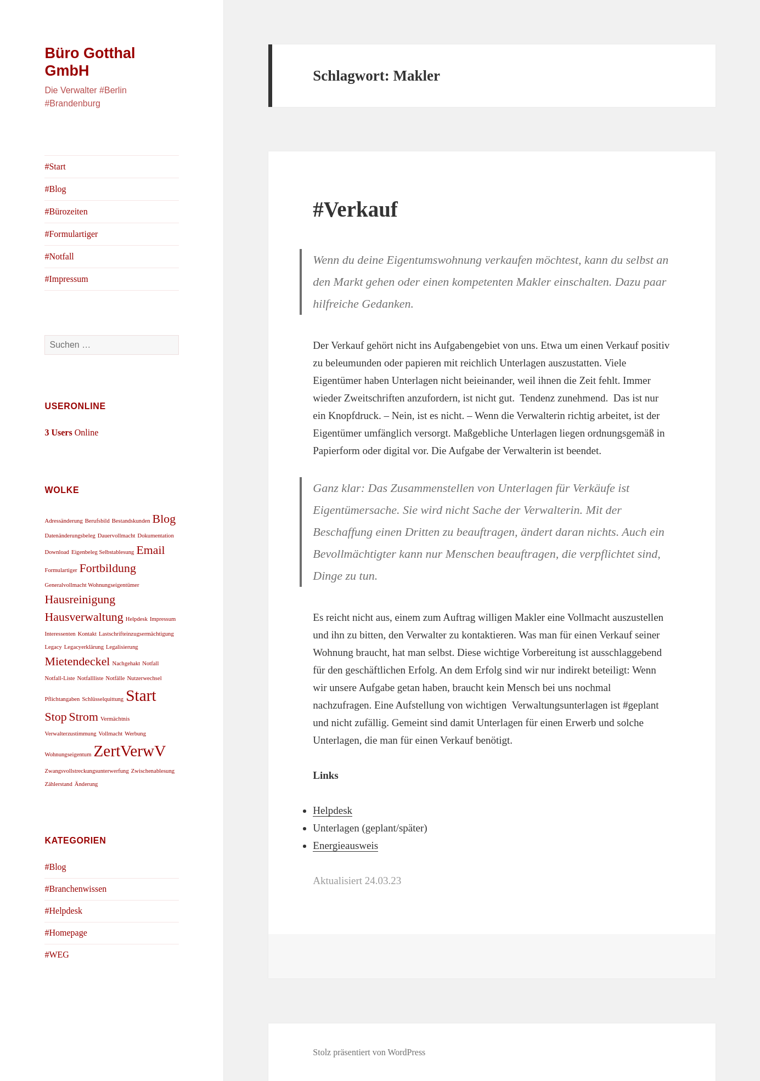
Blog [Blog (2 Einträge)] (164, 518)
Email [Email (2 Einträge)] (150, 550)
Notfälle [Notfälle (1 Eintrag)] (115, 678)
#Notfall (59, 256)
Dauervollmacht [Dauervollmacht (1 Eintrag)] (117, 536)
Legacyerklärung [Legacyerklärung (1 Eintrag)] (84, 647)
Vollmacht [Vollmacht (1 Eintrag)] (111, 734)
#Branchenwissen (75, 888)
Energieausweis (345, 845)
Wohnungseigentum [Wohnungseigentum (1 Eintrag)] (67, 754)
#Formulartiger (71, 234)
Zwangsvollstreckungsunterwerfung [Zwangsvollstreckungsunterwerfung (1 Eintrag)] (86, 771)
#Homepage (65, 932)
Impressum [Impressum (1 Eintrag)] (163, 619)
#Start (54, 166)
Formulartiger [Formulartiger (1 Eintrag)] (60, 570)
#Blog (55, 189)
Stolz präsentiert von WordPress (369, 1052)
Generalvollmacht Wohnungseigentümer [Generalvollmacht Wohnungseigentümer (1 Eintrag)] (91, 585)
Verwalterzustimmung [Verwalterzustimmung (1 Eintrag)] (70, 734)
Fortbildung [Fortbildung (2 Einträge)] (108, 568)
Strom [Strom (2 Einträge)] (83, 716)
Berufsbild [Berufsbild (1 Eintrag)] (97, 521)
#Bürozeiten (65, 211)
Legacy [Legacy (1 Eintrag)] (52, 647)
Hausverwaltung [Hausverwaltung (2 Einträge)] (83, 617)
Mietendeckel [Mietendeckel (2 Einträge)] (77, 661)
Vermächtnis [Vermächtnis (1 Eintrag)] (115, 719)
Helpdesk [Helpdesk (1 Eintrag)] (137, 619)
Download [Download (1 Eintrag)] (56, 552)
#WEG (56, 954)
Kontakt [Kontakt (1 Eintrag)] (87, 634)
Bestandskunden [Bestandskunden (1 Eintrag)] (131, 521)
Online (71, 432)
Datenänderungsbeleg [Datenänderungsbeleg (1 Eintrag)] (69, 536)
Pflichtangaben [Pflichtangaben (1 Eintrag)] (62, 699)
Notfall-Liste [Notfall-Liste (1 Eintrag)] (59, 678)
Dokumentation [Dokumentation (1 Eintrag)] (155, 536)
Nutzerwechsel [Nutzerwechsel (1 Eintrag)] (144, 678)
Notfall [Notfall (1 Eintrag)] (150, 663)
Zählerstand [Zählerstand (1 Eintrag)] (58, 784)
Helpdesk (332, 810)
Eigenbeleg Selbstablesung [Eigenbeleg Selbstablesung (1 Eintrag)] (102, 552)
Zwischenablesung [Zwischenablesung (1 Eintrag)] (152, 771)
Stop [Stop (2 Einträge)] (55, 716)
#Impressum (66, 279)
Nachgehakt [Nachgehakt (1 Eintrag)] (126, 663)
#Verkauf (355, 209)
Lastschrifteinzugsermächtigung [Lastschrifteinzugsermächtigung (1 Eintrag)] (136, 634)
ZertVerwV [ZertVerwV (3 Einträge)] (129, 751)
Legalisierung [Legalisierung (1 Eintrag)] (122, 647)
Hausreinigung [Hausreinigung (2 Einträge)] (79, 599)
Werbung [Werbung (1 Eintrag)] (135, 734)
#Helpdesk (63, 910)
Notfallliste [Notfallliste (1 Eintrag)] (90, 678)
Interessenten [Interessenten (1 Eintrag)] (59, 634)
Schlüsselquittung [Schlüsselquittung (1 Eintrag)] (102, 699)
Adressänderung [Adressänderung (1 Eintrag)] (63, 521)
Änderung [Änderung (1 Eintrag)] (86, 784)
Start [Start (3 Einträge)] (141, 695)
